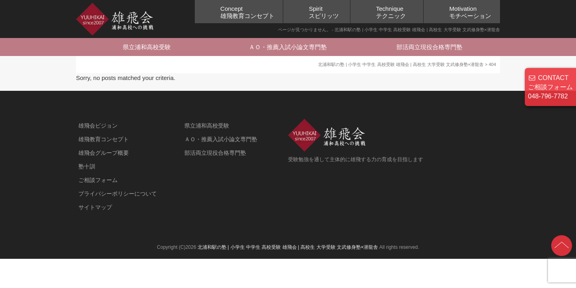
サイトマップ (95, 207)
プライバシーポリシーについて (117, 193)
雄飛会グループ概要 (103, 153)
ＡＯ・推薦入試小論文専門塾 (288, 47)
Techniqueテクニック (391, 12)
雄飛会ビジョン (98, 125)
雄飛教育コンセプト (103, 139)
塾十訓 (86, 166)
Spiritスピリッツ (324, 12)
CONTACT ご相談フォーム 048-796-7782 (550, 87)
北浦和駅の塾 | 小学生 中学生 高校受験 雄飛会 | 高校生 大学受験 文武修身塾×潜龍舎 (288, 247)
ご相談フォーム (98, 180)
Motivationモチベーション (470, 12)
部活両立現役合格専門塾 (429, 47)
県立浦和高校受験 (147, 47)
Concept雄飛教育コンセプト (247, 12)
